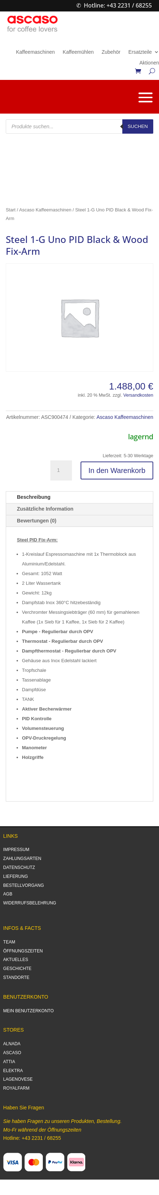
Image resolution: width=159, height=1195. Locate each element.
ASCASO (12, 1052)
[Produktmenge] (61, 470)
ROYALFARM (16, 1088)
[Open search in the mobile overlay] (79, 126)
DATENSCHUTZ (19, 867)
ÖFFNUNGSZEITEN (23, 950)
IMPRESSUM (16, 849)
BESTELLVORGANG (23, 885)
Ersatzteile (140, 52)
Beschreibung (33, 497)
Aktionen (149, 63)
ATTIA (9, 1061)
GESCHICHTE (17, 968)
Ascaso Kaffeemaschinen (45, 209)
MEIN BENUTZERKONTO (28, 1010)
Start (10, 209)
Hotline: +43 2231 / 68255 (118, 5)
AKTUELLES (15, 959)
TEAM (9, 942)
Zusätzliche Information (45, 509)
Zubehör (110, 52)
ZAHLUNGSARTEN (22, 858)
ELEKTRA (13, 1070)
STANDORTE (16, 977)
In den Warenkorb (116, 470)
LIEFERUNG (15, 876)
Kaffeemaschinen (35, 52)
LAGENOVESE (18, 1079)
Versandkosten (138, 395)
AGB (7, 894)
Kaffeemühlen (78, 52)
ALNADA (12, 1043)
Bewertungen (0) (36, 521)
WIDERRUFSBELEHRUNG (29, 902)
